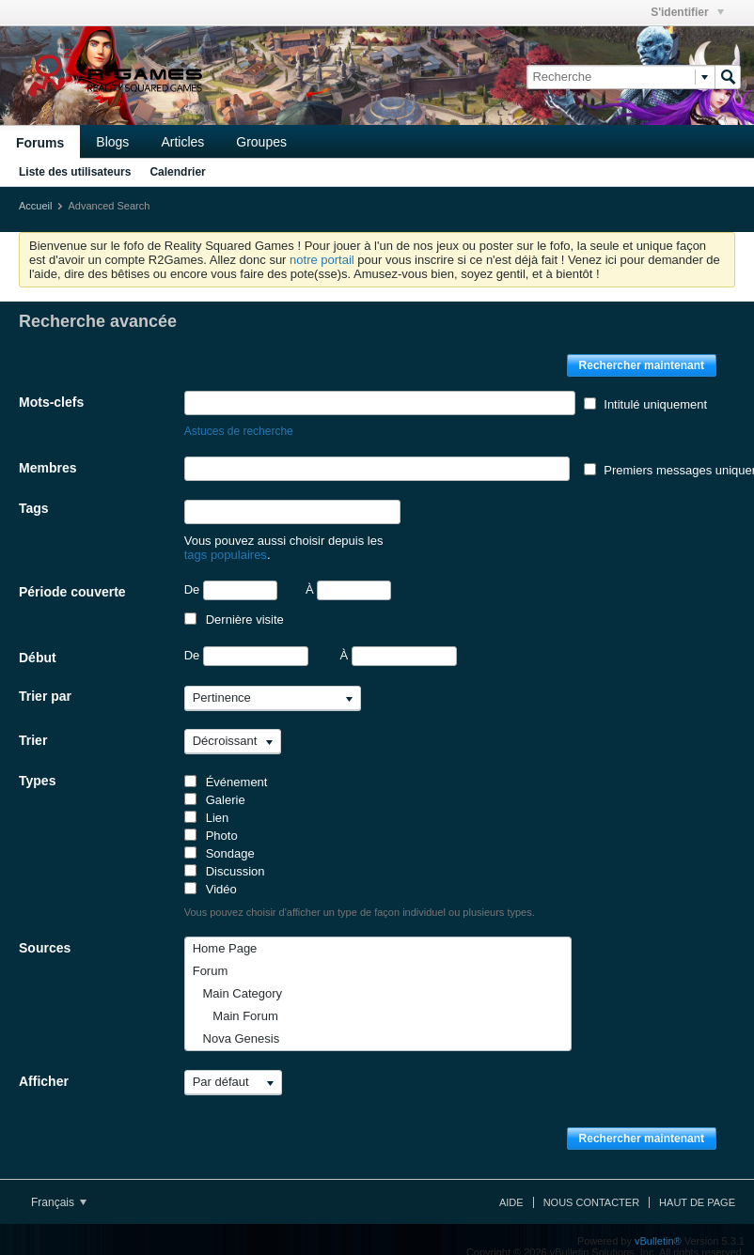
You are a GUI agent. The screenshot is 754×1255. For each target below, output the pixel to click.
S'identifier (687, 12)
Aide (511, 1188)
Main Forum (235, 1002)
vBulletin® (658, 1226)
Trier (33, 726)
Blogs (112, 141)
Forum (210, 957)
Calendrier (177, 171)
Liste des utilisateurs (75, 171)
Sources (45, 933)
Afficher (44, 1067)
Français (58, 1188)
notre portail (322, 260)
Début (37, 643)
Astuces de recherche (238, 431)
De (230, 576)
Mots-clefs (51, 402)
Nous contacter (591, 1188)
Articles (182, 141)
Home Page (225, 934)
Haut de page (697, 1188)
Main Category (237, 979)
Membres (47, 467)
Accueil (35, 205)
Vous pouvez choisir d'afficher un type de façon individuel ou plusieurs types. (359, 898)
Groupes (261, 141)
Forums (40, 142)
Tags (34, 508)
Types (37, 766)
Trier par (45, 681)
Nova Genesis (236, 1024)
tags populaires (427, 541)
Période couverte (72, 577)
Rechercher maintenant (641, 365)
